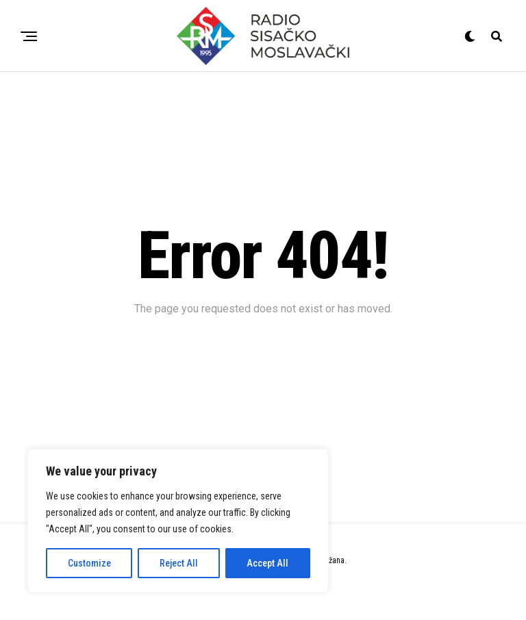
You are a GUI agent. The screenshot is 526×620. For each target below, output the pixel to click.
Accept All (267, 563)
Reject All (179, 563)
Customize (89, 563)
